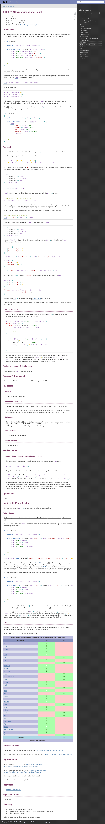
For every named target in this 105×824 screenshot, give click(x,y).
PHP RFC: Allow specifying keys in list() (90, 13)
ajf (4, 643)
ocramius (6, 707)
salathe (6, 713)
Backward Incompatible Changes (88, 21)
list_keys (12, 6)
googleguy (7, 671)
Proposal (82, 17)
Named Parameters (41, 563)
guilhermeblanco (9, 677)
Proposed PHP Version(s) (86, 23)
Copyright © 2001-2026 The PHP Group (13, 822)
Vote (81, 48)
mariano (6, 699)
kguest (6, 682)
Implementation (84, 52)
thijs (5, 724)
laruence (6, 688)
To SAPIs (83, 26)
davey (5, 654)
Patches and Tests (84, 50)
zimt (5, 735)
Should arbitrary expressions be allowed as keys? (89, 39)
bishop (6, 646)
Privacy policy (46, 822)
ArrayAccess (37, 299)
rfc (8, 6)
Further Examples (85, 19)
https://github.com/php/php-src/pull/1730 (50, 750)
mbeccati (6, 702)
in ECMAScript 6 (46, 567)
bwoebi (6, 649)
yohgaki (6, 732)
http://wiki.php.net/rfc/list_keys (29, 25)
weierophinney (8, 729)
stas (5, 718)
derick (6, 657)
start (4, 6)
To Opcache (84, 30)
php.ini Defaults (85, 34)
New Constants (84, 32)
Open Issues (83, 42)
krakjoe (6, 685)
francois (6, 668)
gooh (5, 674)
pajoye (6, 710)
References (83, 54)
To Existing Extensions (86, 28)
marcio (6, 696)
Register (18, 2)
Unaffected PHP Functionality (87, 44)
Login (11, 2)
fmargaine (7, 665)
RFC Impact (83, 25)
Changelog (82, 58)
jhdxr (5, 679)
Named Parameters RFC (13, 789)
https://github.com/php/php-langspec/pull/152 (57, 754)
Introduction (83, 15)
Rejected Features (84, 56)
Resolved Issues (84, 36)
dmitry (6, 663)
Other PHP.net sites (33, 822)
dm (5, 660)
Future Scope (83, 46)
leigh (5, 690)
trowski (6, 726)
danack (6, 652)
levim (5, 693)
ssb (5, 715)
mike (5, 704)
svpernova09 (8, 721)
